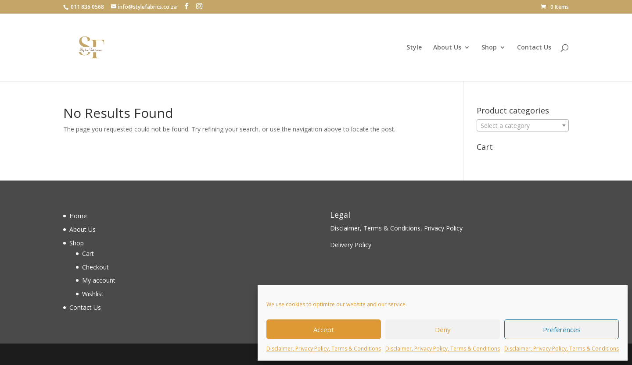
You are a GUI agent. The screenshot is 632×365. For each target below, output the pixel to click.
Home (78, 216)
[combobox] (523, 125)
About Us (447, 47)
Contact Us (534, 47)
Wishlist (93, 294)
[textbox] (522, 126)
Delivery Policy (350, 245)
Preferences (562, 329)
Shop (489, 47)
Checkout (95, 267)
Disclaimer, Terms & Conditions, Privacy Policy (396, 228)
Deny (443, 329)
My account (98, 280)
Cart (88, 253)
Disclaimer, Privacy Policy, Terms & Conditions (323, 348)
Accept (323, 329)
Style (414, 47)
